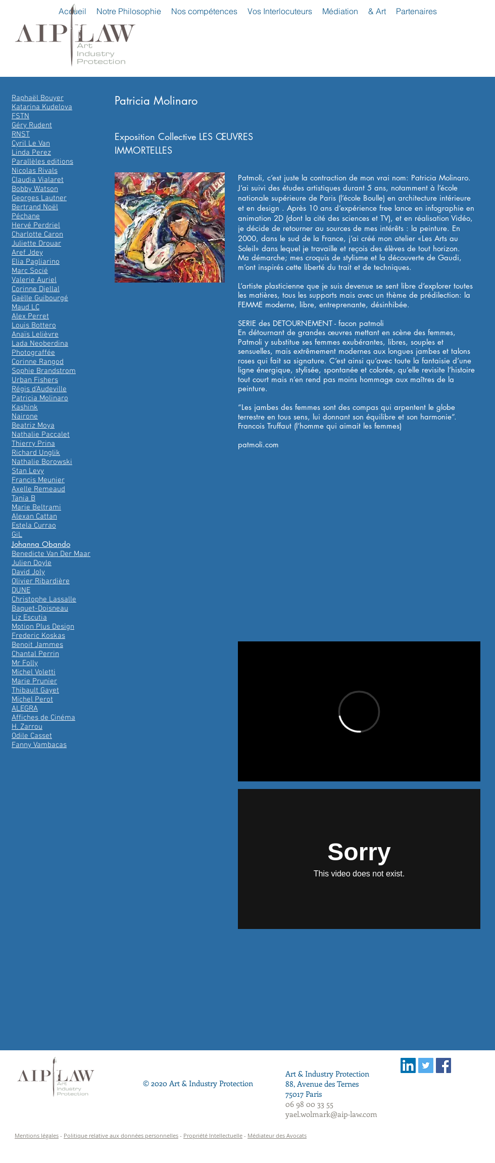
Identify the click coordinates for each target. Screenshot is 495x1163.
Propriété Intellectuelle (212, 1135)
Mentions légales (37, 1135)
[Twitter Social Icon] (425, 1065)
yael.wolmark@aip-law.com (331, 1114)
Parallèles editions (42, 161)
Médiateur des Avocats (277, 1135)
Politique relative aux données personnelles (121, 1135)
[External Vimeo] (359, 711)
